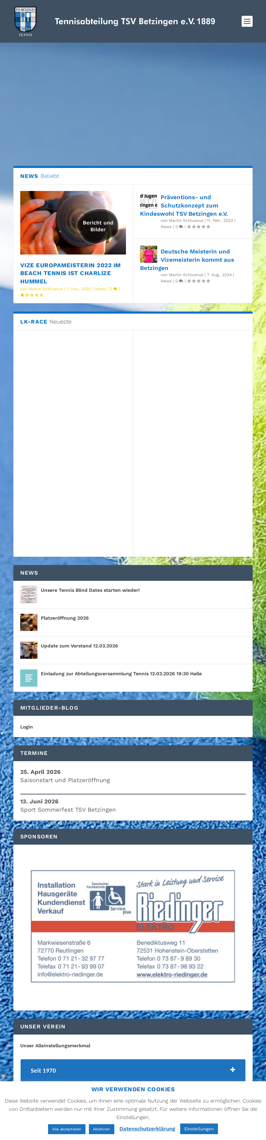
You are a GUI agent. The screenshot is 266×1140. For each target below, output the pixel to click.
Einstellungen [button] (199, 1128)
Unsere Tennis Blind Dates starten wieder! (90, 590)
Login (26, 727)
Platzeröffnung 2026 (65, 618)
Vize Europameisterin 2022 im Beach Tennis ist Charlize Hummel (70, 273)
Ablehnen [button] (101, 1129)
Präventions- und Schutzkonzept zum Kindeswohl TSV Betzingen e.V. (184, 205)
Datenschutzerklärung (147, 1129)
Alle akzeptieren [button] (66, 1129)
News (100, 288)
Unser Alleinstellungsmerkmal (55, 1045)
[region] (133, 927)
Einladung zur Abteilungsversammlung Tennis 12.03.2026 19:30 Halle (121, 673)
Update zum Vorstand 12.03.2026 (79, 645)
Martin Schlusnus (45, 288)
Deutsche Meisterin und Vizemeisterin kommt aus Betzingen (187, 259)
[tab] (133, 1072)
